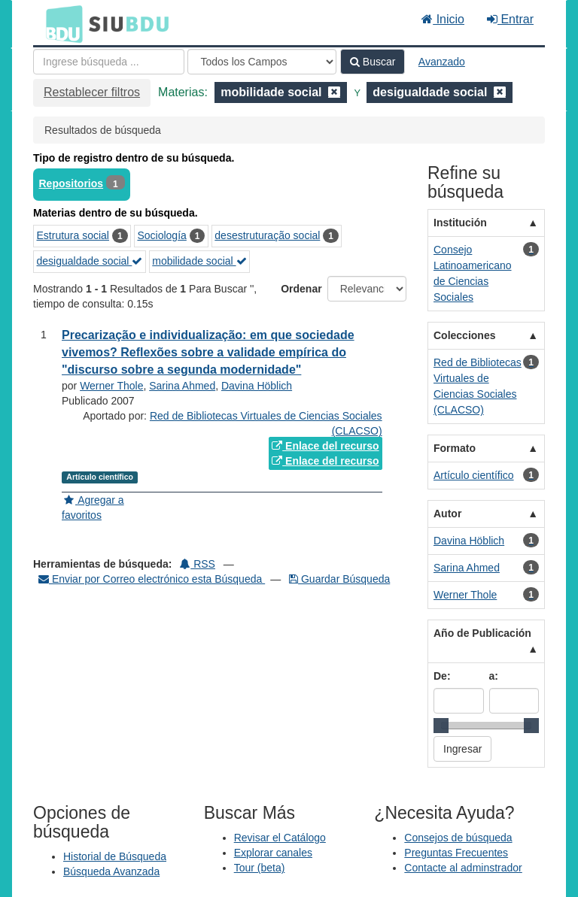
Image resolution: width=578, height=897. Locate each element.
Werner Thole (111, 386)
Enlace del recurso (325, 446)
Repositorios (71, 183)
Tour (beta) (259, 868)
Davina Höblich (256, 386)
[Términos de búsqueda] (108, 61)
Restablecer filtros (92, 92)
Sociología (161, 235)
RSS (197, 564)
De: (442, 676)
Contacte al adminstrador (463, 868)
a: (493, 676)
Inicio (442, 19)
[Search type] (261, 61)
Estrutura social (73, 235)
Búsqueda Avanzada (111, 871)
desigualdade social (90, 261)
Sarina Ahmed (182, 386)
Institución (460, 223)
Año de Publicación (482, 633)
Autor (447, 514)
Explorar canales (273, 853)
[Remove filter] (334, 92)
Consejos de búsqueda (458, 838)
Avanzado (441, 62)
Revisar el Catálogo (280, 838)
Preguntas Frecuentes (456, 853)
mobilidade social (199, 261)
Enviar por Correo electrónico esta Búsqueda (151, 579)
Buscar (372, 62)
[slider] (441, 725)
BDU (60, 23)
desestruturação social (267, 235)
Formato (455, 448)
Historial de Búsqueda (114, 856)
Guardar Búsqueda (339, 579)
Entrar (510, 19)
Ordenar (301, 289)
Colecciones (464, 335)
